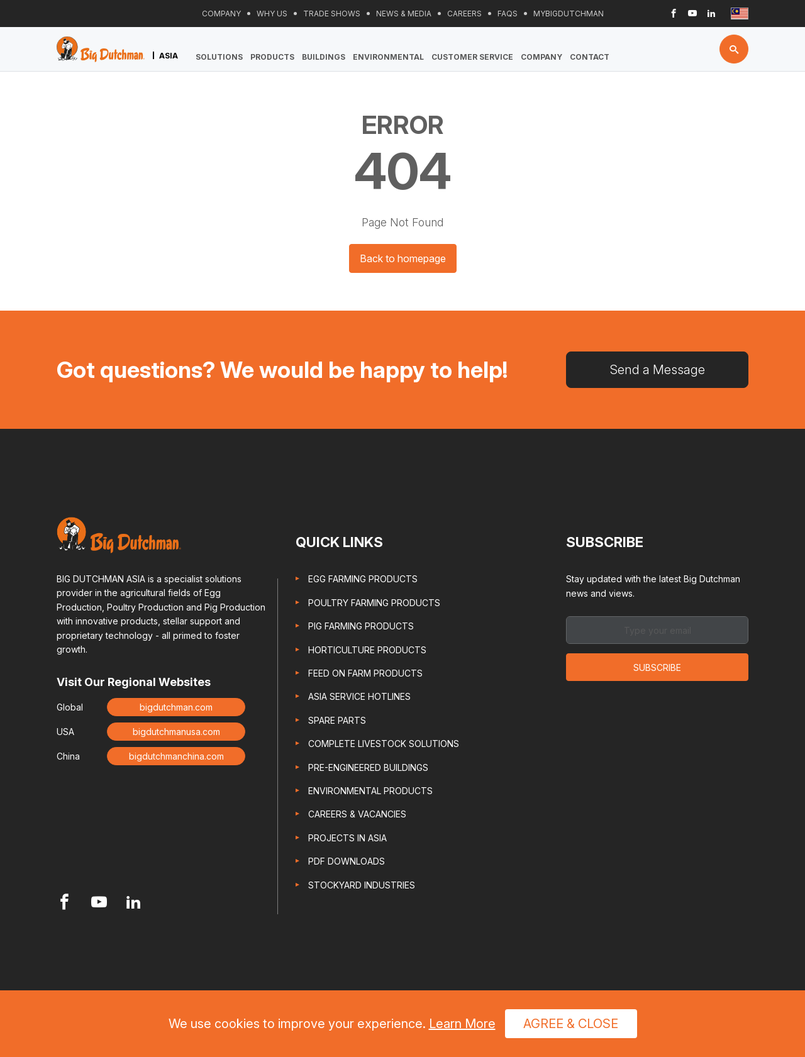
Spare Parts (337, 720)
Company (221, 13)
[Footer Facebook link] (64, 903)
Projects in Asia (347, 838)
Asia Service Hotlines (359, 696)
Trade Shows (331, 13)
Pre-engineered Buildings (368, 767)
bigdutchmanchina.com (176, 756)
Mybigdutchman (568, 13)
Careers (464, 13)
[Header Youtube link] (692, 13)
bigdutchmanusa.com (176, 731)
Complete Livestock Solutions (383, 743)
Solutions (219, 57)
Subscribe (657, 667)
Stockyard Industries (361, 885)
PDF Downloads (346, 861)
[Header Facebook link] (673, 13)
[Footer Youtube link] (99, 903)
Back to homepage (403, 258)
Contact (589, 57)
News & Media (403, 13)
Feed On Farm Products (365, 673)
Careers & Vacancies (357, 814)
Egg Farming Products (363, 578)
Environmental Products (370, 790)
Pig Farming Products (361, 626)
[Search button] (733, 49)
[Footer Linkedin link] (134, 903)
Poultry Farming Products (374, 602)
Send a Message (657, 369)
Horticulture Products (367, 650)
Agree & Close (570, 1023)
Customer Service (472, 57)
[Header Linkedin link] (711, 13)
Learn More (462, 1023)
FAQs (507, 13)
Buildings (323, 57)
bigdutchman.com (176, 707)
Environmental (388, 57)
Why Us (272, 13)
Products (272, 57)
